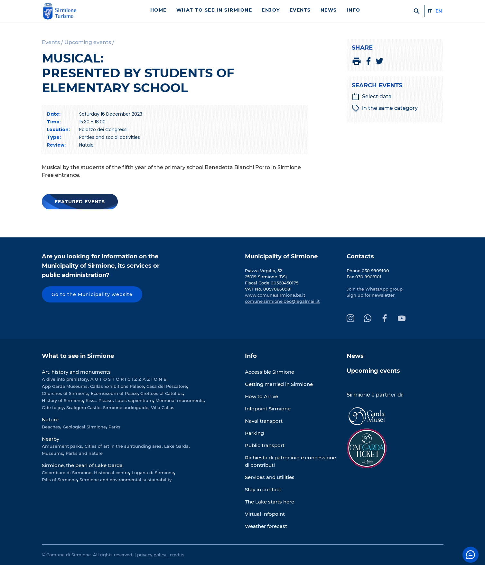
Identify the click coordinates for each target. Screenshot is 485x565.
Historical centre (111, 472)
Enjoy (271, 10)
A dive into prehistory (65, 379)
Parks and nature (84, 453)
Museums (52, 453)
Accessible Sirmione (269, 372)
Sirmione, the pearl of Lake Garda (82, 465)
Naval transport (264, 421)
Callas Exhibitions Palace (117, 386)
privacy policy (151, 554)
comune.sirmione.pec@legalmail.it (282, 301)
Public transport (264, 445)
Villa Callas (162, 407)
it (430, 11)
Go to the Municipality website (92, 294)
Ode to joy (53, 407)
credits (177, 554)
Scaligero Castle (83, 407)
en (438, 11)
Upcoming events (373, 370)
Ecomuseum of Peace (114, 393)
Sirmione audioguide (125, 407)
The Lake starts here (269, 502)
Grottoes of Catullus (161, 393)
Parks (114, 426)
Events (300, 10)
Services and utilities (269, 477)
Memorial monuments (179, 400)
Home (158, 10)
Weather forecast (266, 526)
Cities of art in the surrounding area (123, 446)
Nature (50, 420)
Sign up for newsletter (371, 295)
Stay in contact (263, 489)
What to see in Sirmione (214, 10)
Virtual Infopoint (265, 514)
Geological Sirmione (84, 426)
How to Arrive (261, 396)
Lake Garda (176, 446)
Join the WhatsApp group (375, 289)
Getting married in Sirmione (279, 384)
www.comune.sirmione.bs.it (275, 295)
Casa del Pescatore (166, 386)
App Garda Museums (65, 386)
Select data (372, 96)
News (329, 10)
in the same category (385, 108)
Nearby (50, 439)
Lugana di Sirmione (153, 472)
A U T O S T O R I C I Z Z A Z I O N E (128, 379)
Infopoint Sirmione (268, 409)
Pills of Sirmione (59, 479)
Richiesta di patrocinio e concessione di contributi (290, 461)
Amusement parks (62, 446)
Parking (254, 433)
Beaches (51, 426)
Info (353, 10)
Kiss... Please (99, 400)
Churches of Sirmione (65, 393)
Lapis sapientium (134, 400)
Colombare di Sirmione (66, 472)
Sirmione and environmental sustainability (125, 479)
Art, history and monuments (76, 372)
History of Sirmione (62, 400)
